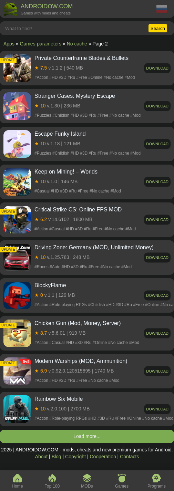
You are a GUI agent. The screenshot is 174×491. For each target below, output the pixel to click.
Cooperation (103, 456)
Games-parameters (41, 43)
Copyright (75, 456)
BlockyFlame (50, 285)
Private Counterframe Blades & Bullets (81, 58)
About (41, 456)
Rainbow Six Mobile (58, 399)
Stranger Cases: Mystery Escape (74, 96)
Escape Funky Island (60, 134)
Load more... (87, 436)
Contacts (129, 456)
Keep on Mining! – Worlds (66, 172)
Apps (8, 43)
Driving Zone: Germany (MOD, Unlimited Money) (94, 247)
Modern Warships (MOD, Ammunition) (80, 361)
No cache (77, 43)
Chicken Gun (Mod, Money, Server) (77, 323)
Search (158, 28)
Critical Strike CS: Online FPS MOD (78, 209)
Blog (56, 456)
